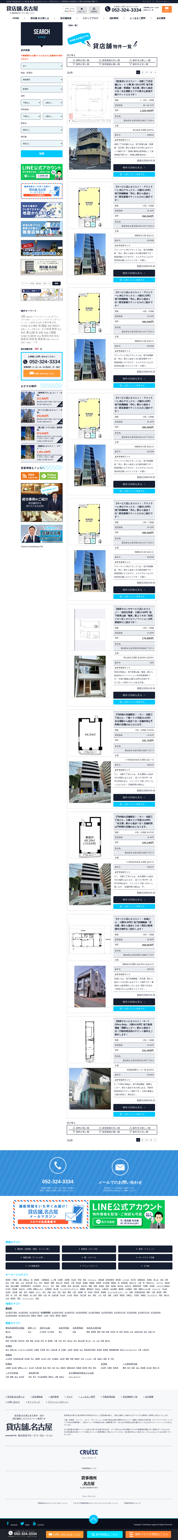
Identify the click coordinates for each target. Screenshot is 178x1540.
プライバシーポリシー (163, 1)
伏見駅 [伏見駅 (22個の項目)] (24, 326)
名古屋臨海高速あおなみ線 (81, 1373)
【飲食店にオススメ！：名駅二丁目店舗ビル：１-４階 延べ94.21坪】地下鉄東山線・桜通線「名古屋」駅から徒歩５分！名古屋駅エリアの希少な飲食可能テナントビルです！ (134, 88)
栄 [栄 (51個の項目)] (36, 332)
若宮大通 (29, 1283)
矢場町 (60, 1280)
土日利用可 (37, 1286)
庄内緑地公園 (18, 1359)
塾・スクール (90, 1257)
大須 (45, 1295)
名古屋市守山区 (144, 1313)
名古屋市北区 (34, 1313)
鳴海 (107, 1332)
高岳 (7, 1286)
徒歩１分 (132, 1283)
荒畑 (71, 1359)
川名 (82, 1359)
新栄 (64, 1292)
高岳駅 (152, 1286)
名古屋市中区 (70, 1313)
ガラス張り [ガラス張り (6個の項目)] (26, 320)
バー (126, 1292)
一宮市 (45, 1316)
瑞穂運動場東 (114, 1350)
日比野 (103, 1368)
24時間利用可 (26, 1286)
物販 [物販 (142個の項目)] (53, 332)
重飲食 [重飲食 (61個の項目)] (42, 339)
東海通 (115, 1368)
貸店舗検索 (65, 18)
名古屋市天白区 (24, 1316)
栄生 (145, 1332)
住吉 (54, 1292)
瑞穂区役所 (71, 1368)
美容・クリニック (146, 1249)
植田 (105, 1359)
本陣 (27, 1341)
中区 (15, 1295)
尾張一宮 (156, 1368)
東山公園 (81, 1341)
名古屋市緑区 (156, 1313)
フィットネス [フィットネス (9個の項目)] (44, 319)
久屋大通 (55, 1295)
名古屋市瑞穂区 (94, 1313)
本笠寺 (112, 1332)
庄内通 (14, 1292)
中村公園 (13, 1341)
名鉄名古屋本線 (93, 1328)
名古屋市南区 (132, 1313)
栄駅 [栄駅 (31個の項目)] (41, 332)
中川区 (8, 1289)
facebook (12, 1523)
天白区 (73, 1280)
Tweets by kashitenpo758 (32, 546)
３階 (72, 1283)
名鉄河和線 (64, 1328)
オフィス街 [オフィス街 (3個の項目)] (46, 317)
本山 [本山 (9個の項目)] (59, 329)
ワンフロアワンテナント (69, 1289)
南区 (160, 1295)
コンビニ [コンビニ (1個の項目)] (34, 320)
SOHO (90, 1292)
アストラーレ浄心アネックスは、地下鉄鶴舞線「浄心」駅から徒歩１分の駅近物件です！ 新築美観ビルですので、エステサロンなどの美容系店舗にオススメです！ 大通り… (133, 255)
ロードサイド (152, 1295)
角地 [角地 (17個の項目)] (56, 336)
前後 (103, 1332)
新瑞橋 (103, 1292)
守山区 (164, 1289)
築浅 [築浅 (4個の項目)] (39, 336)
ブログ (69, 1397)
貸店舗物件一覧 (130, 1397)
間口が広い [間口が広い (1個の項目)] (56, 339)
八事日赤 (105, 1289)
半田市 (52, 1316)
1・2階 (53, 1280)
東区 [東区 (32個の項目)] (23, 332)
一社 (99, 1295)
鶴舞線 (82, 1289)
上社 (22, 1283)
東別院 (8, 1280)
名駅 (109, 1295)
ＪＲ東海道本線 (130, 1364)
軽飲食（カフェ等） (90, 1249)
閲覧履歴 (94, 11)
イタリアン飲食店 (163, 1286)
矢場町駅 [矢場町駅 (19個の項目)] (32, 336)
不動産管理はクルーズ (132, 1503)
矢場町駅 (48, 1289)
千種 (12, 1283)
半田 (7, 1295)
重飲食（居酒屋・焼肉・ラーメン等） (33, 1249)
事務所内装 (137, 1286)
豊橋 (69, 1292)
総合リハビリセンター (128, 1350)
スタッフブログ (90, 18)
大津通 (29, 1289)
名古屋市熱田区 (107, 1313)
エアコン (46, 1286)
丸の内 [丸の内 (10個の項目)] (38, 322)
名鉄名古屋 (138, 1332)
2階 (20, 1280)
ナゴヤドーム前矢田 (25, 1350)
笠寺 (128, 1368)
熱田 (133, 1368)
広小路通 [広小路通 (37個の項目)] (46, 329)
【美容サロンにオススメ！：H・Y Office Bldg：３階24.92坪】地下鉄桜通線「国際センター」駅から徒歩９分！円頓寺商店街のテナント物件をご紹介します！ (134, 1028)
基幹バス (32, 1328)
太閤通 (80, 1292)
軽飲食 (31, 1292)
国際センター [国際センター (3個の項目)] (26, 329)
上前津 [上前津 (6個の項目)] (32, 322)
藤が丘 (166, 1295)
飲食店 (66, 1283)
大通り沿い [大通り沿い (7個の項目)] (36, 329)
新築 (40, 1295)
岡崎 (148, 1292)
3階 (166, 1280)
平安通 (42, 1350)
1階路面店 (141, 1280)
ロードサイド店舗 (146, 1257)
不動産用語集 (109, 1397)
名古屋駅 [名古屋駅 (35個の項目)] (33, 325)
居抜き (76, 1295)
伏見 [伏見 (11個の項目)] (54, 322)
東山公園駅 (15, 1286)
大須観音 (128, 1289)
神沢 (94, 1368)
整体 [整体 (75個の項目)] (54, 328)
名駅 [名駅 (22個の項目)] (49, 326)
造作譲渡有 (110, 1280)
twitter (25, 1523)
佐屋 (74, 1332)
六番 (153, 1292)
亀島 (31, 1341)
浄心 (44, 1292)
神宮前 (126, 1332)
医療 (95, 1286)
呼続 (121, 1332)
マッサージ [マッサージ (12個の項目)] (55, 319)
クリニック (156, 1289)
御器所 (46, 1283)
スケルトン (92, 1280)
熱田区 (13, 1298)
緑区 (37, 1298)
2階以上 (26, 1280)
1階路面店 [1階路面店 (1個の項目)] (29, 317)
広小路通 (106, 1283)
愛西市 (64, 1316)
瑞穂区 (143, 1295)
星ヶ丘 (156, 1280)
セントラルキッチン (115, 1292)
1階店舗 (101, 1280)
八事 (74, 1292)
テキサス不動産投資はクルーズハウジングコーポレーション (95, 1503)
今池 (7, 1298)
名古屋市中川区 (120, 1313)
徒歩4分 (84, 1286)
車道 (17, 1283)
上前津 (115, 1295)
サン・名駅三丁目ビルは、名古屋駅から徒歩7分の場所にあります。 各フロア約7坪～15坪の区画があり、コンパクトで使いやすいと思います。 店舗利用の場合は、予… (133, 881)
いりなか (125, 1280)
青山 (60, 1332)
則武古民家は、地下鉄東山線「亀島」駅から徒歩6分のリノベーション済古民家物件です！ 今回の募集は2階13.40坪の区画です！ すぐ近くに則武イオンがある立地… (133, 677)
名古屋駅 (113, 1289)
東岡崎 (93, 1332)
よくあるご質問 (137, 18)
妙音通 (99, 1350)
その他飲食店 (34, 1266)
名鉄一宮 (151, 1332)
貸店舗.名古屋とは (39, 18)
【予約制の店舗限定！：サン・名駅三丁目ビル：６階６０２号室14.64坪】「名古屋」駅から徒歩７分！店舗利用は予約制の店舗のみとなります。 (134, 822)
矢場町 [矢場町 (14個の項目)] (24, 336)
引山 (29, 1332)
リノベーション (28, 1298)
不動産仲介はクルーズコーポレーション (53, 1503)
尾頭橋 (14, 1289)
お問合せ (167, 10)
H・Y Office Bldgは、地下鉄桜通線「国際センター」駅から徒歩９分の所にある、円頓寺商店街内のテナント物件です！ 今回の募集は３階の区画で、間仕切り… (134, 1089)
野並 (79, 1280)
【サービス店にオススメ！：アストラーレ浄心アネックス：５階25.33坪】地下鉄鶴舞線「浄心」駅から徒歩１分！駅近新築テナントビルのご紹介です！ (134, 193)
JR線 (107, 1286)
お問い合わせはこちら (42, 373)
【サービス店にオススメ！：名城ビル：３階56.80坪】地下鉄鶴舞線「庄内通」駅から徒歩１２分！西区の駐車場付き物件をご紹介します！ (134, 924)
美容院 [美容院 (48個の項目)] (45, 336)
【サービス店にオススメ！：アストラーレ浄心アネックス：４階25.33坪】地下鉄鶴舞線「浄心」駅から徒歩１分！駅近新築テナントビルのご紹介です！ (134, 299)
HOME (16, 18)
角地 (69, 1286)
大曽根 (67, 1280)
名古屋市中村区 (57, 1313)
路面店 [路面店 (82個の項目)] (25, 339)
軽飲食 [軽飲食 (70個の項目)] (33, 339)
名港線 (101, 1286)
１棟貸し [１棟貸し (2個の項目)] (28, 342)
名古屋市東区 (23, 1313)
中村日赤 (21, 1341)
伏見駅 (63, 1286)
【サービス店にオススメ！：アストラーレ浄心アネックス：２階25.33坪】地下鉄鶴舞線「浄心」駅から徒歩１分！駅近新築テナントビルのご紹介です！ (134, 510)
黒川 (25, 1292)
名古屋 (36, 1341)
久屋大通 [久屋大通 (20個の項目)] (46, 322)
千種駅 (145, 1286)
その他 (146, 1266)
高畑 (131, 1292)
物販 (90, 1286)
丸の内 (62, 1295)
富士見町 (76, 1286)
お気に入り (82, 11)
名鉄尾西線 (78, 1328)
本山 (7, 1283)
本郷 (49, 1292)
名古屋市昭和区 (81, 1313)
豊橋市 (33, 1316)
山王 (131, 1332)
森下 (34, 1377)
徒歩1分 (128, 1286)
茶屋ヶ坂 (13, 1350)
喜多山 (61, 1377)
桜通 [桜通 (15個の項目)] (46, 332)
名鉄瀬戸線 (34, 1373)
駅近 (84, 1280)
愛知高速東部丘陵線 (15, 1328)
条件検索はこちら (105, 1534)
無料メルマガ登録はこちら (148, 1534)
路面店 (25, 1295)
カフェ (38, 1292)
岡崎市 (39, 1316)
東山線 (78, 1283)
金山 (89, 1295)
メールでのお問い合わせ (120, 1182)
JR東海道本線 (139, 1292)
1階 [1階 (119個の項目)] (23, 316)
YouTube (38, 1523)
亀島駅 (121, 1289)
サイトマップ (147, 1)
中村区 (136, 1295)
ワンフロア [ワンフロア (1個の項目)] (25, 322)
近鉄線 (167, 1283)
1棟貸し (129, 1295)
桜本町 (159, 1292)
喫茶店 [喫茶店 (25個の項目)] (56, 326)
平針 (59, 1292)
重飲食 (113, 1283)
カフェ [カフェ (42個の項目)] (55, 316)
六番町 (109, 1368)
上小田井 (9, 1359)
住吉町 (8, 1292)
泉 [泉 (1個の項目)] (49, 333)
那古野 (96, 1292)
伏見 (162, 1280)
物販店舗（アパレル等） (33, 1257)
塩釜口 (99, 1359)
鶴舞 (52, 1283)
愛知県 (9, 1308)
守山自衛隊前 (42, 1377)
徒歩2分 (120, 1286)
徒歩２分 (59, 1283)
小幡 (56, 1377)
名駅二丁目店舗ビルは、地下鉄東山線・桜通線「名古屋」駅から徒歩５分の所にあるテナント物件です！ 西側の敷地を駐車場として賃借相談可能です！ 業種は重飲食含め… (134, 149)
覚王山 (97, 1289)
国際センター (38, 1289)
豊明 (165, 1292)
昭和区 (122, 1295)
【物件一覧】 (72, 25)
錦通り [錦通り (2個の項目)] (48, 339)
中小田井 (50, 1332)
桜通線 (91, 1283)
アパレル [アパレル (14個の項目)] (37, 316)
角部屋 (118, 1280)
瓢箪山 (51, 1377)
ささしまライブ (74, 1377)
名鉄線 (113, 1286)
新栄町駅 (124, 1283)
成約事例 (113, 18)
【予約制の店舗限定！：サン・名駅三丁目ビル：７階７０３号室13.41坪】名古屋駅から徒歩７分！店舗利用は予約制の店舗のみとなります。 (134, 719)
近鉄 (20, 1292)
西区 (19, 1298)
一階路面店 (45, 1280)
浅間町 (37, 1359)
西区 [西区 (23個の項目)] (51, 336)
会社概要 (161, 18)
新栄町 (36, 1280)
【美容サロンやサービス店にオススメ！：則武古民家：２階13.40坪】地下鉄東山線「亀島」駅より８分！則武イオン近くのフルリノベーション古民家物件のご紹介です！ (134, 615)
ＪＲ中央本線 (12, 1373)
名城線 (85, 1283)
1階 (20, 1295)
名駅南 (98, 1283)
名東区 (149, 1280)
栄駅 (57, 1286)
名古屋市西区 (46, 1313)
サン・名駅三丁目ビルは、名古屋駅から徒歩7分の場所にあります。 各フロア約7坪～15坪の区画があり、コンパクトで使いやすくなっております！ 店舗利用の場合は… (133, 779)
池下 (40, 1283)
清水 (30, 1377)
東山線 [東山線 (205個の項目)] (30, 332)
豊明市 (58, 1316)
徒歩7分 (22, 1289)
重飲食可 (90, 1289)
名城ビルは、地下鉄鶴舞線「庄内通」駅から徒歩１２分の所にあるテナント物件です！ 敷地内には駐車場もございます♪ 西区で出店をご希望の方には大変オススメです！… (134, 983)
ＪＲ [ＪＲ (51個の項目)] (35, 342)
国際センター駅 (144, 1289)
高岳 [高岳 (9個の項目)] (23, 342)
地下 (52, 1286)
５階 (139, 1283)
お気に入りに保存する (134, 174)
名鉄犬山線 (45, 1328)
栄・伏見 (33, 1295)
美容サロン (150, 1283)
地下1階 (83, 1295)
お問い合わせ (13, 1402)
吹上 (35, 1283)
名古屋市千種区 (11, 1313)
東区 (94, 1295)
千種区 (14, 1280)
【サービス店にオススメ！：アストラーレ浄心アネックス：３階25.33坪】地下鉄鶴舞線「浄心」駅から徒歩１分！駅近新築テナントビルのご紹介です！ (134, 404)
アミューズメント (90, 1266)
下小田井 (43, 1332)
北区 (104, 1295)
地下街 (133, 1280)
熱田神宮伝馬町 (90, 1350)
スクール (159, 1283)
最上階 (55, 1289)
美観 (135, 1289)
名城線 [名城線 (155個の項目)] (42, 325)
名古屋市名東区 (11, 1316)
